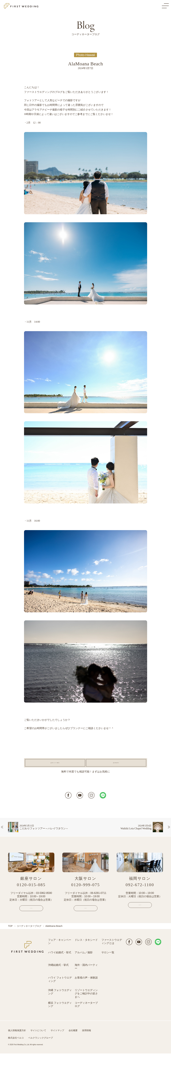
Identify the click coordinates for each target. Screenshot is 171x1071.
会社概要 (73, 1048)
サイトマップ (57, 1048)
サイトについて (38, 1048)
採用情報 (86, 1048)
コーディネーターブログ (29, 943)
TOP (10, 943)
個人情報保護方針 (17, 1048)
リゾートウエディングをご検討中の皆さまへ (86, 1011)
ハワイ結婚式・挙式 (59, 970)
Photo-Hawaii (85, 55)
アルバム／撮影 (84, 970)
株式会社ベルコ (16, 1055)
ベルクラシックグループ (40, 1055)
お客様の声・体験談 (86, 995)
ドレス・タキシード (86, 957)
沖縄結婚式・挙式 (58, 982)
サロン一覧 (107, 970)
